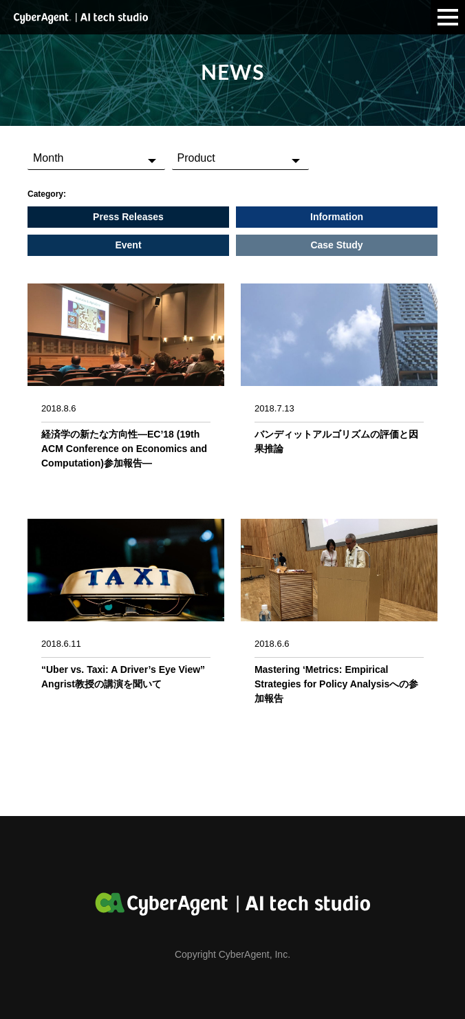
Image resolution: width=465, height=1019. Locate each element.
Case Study (336, 244)
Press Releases (128, 216)
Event (128, 244)
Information (336, 216)
